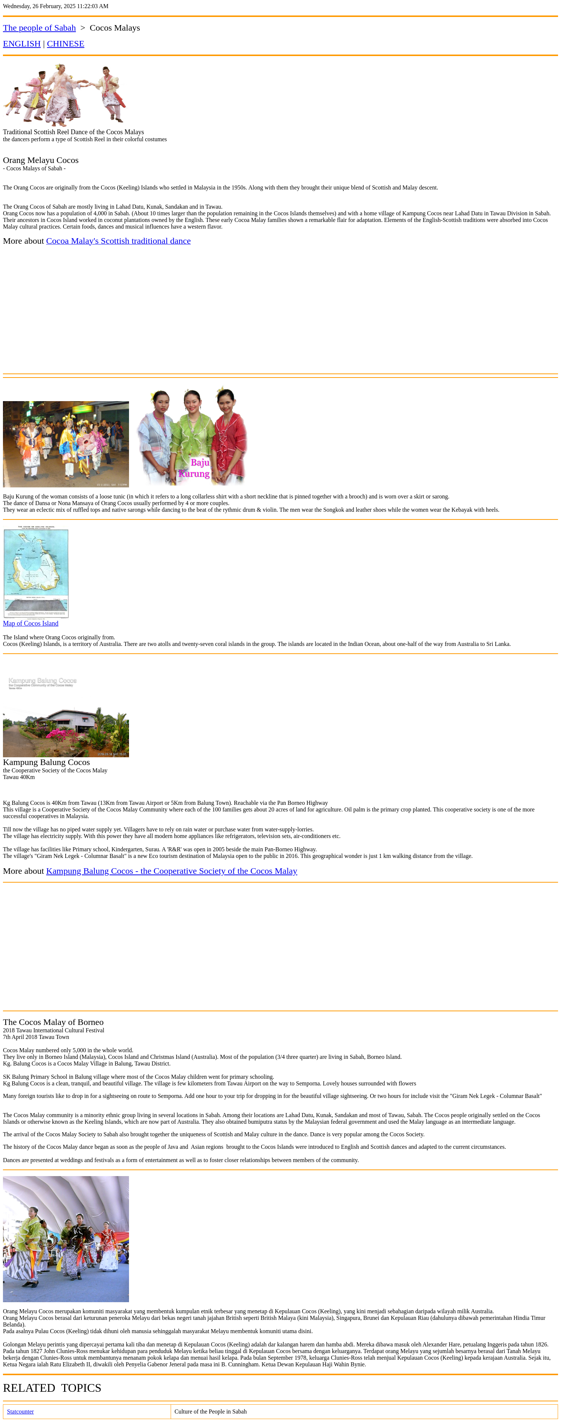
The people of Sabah (39, 27)
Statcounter (20, 1411)
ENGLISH (22, 43)
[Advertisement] (280, 316)
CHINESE (65, 43)
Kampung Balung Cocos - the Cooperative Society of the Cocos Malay (171, 871)
